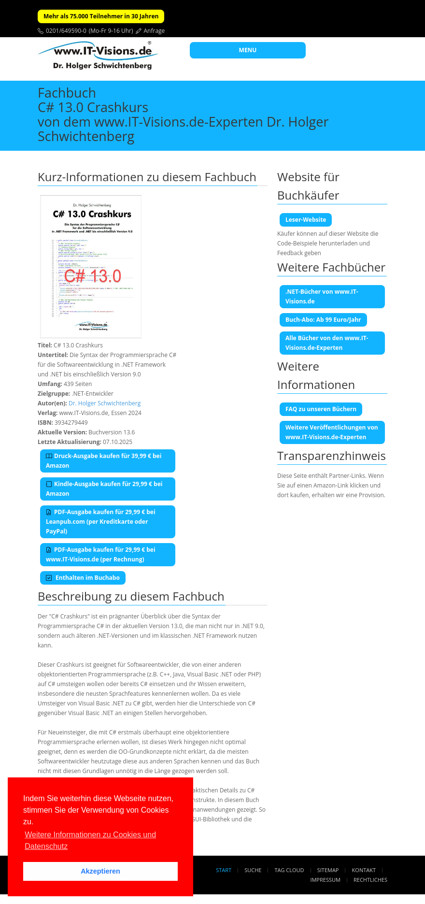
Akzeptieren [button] (100, 871)
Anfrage (154, 31)
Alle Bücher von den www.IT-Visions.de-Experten (326, 343)
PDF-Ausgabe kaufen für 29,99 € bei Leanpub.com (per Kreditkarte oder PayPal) (101, 521)
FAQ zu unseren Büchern (320, 409)
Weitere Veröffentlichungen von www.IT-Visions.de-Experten (331, 432)
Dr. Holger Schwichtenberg (105, 403)
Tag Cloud (289, 870)
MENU (248, 50)
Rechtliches (370, 879)
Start (223, 870)
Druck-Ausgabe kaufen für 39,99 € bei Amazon (103, 461)
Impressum (325, 879)
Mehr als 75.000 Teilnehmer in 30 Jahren (100, 16)
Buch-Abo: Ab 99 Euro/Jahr (323, 320)
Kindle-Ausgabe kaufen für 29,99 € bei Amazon (104, 489)
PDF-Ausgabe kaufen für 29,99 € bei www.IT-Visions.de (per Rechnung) (101, 554)
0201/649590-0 (66, 31)
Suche (252, 870)
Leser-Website (305, 219)
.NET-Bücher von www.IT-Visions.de (321, 296)
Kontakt (364, 870)
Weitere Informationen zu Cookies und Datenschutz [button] (90, 840)
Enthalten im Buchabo (83, 578)
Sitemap (328, 870)
